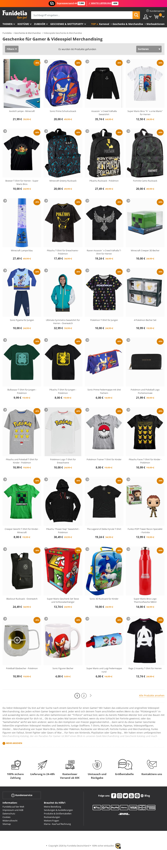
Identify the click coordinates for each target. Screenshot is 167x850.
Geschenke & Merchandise (27, 32)
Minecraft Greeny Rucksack (63, 180)
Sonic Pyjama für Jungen (22, 320)
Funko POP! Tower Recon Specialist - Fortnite (145, 530)
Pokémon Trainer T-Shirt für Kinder (104, 459)
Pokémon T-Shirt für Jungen (104, 320)
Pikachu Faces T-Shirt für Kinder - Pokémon (145, 461)
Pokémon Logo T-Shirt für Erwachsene (63, 461)
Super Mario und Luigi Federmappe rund (104, 670)
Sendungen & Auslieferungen (58, 810)
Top (93, 24)
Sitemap (7, 823)
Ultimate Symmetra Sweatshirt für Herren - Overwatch (63, 322)
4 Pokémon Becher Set (145, 320)
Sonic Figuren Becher (62, 668)
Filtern (10, 49)
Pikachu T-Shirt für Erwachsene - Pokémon (63, 252)
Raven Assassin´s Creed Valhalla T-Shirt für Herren (104, 252)
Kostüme (23, 24)
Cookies (6, 817)
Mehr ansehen (14, 743)
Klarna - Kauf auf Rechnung (57, 823)
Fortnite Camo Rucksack (145, 180)
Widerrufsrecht (10, 820)
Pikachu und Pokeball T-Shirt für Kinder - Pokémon (22, 461)
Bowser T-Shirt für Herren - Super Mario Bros (21, 182)
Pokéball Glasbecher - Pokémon (22, 668)
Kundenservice (21, 795)
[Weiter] (90, 695)
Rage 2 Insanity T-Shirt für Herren (145, 668)
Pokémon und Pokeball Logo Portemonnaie (145, 391)
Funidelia (7, 32)
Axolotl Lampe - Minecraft (22, 111)
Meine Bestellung (52, 806)
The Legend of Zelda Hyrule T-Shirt (104, 528)
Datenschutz (9, 813)
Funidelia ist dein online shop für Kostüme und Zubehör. (15, 14)
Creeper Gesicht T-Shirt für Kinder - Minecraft (22, 530)
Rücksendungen (52, 817)
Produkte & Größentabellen (57, 813)
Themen (7, 24)
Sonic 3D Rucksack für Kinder (104, 598)
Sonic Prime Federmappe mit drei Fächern (104, 391)
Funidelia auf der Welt (13, 806)
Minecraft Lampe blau (22, 250)
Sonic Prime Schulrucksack (63, 111)
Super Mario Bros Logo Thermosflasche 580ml (145, 600)
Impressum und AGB (13, 810)
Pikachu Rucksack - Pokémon (104, 180)
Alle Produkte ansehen (151, 695)
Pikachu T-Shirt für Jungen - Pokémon (62, 391)
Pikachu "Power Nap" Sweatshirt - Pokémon (63, 530)
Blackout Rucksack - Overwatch (22, 598)
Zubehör (39, 24)
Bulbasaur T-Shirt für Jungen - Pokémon (21, 391)
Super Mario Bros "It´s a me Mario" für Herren (145, 113)
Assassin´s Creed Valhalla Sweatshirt (104, 113)
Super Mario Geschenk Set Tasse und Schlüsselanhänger (63, 600)
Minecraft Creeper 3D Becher (145, 250)
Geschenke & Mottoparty (66, 24)
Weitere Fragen (51, 820)
